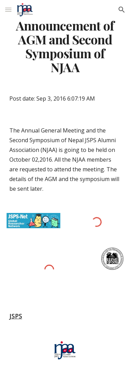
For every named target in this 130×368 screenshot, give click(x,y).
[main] (65, 46)
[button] (8, 9)
